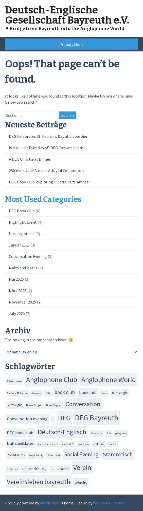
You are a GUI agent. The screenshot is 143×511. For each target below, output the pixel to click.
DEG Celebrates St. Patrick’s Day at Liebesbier (48, 136)
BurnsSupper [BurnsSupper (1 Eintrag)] (53, 405)
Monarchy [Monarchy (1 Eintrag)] (83, 444)
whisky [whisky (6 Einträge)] (81, 482)
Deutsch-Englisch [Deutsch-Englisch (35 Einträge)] (62, 432)
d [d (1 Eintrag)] (52, 419)
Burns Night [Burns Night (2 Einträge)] (120, 393)
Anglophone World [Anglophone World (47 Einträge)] (108, 379)
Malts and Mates (23, 267)
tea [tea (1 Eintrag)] (52, 469)
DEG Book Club (22, 210)
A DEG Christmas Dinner (29, 159)
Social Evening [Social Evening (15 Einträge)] (81, 454)
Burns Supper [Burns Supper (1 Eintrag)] (34, 405)
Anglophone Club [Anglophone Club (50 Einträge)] (51, 379)
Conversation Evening (28, 256)
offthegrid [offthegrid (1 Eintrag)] (99, 444)
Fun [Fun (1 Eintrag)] (108, 433)
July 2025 (17, 313)
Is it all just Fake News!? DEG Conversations (46, 147)
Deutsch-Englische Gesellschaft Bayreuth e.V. (67, 15)
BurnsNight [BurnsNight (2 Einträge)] (14, 405)
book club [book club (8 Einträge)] (65, 392)
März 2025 (17, 290)
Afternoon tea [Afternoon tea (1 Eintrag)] (14, 381)
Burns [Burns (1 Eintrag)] (104, 393)
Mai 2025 (16, 279)
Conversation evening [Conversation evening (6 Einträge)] (27, 419)
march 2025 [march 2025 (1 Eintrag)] (67, 444)
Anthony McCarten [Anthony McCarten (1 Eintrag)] (17, 393)
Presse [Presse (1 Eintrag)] (112, 444)
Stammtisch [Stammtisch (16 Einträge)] (118, 454)
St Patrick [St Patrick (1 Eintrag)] (12, 469)
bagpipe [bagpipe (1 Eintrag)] (36, 393)
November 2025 (22, 302)
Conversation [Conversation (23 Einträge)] (83, 404)
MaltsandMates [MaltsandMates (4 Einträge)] (20, 443)
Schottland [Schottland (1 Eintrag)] (53, 455)
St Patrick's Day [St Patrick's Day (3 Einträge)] (34, 468)
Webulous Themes (109, 502)
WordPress (49, 502)
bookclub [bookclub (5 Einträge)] (88, 392)
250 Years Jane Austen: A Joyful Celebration (46, 170)
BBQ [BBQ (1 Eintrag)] (47, 393)
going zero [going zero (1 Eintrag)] (121, 433)
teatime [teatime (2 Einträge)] (64, 469)
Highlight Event (23, 222)
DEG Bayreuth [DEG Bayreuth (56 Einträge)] (96, 417)
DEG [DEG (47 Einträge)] (64, 417)
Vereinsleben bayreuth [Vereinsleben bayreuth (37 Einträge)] (38, 481)
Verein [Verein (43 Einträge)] (82, 467)
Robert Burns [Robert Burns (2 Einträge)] (16, 455)
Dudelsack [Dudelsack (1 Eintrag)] (96, 433)
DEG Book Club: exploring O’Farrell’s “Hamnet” (49, 181)
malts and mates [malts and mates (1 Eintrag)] (47, 444)
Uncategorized (21, 233)
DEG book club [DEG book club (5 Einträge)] (20, 433)
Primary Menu (71, 44)
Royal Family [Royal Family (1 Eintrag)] (36, 455)
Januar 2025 (19, 245)
